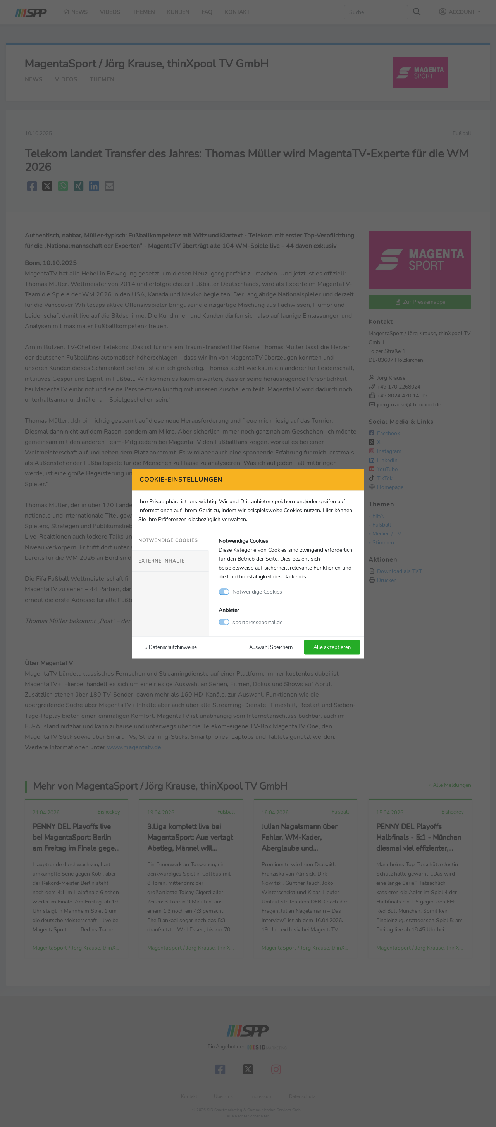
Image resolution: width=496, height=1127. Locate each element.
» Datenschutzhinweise (171, 647)
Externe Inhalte (161, 561)
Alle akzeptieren (332, 647)
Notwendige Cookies (168, 540)
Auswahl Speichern (271, 647)
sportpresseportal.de (257, 622)
